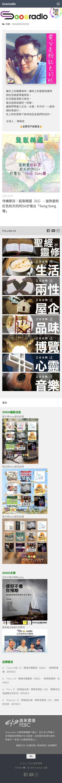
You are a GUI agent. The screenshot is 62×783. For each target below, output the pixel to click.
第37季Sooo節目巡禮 (13, 416)
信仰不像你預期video (13, 577)
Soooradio (9, 4)
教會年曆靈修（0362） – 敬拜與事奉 (37, 678)
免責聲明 (52, 745)
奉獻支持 (20, 745)
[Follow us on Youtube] (53, 230)
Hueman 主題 (41, 767)
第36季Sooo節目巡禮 (13, 466)
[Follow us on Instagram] (58, 230)
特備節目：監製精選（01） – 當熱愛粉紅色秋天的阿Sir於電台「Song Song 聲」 (30, 205)
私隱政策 (31, 745)
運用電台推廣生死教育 (13, 627)
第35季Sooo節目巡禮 (13, 516)
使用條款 (41, 745)
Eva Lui (11, 700)
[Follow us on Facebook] (48, 230)
